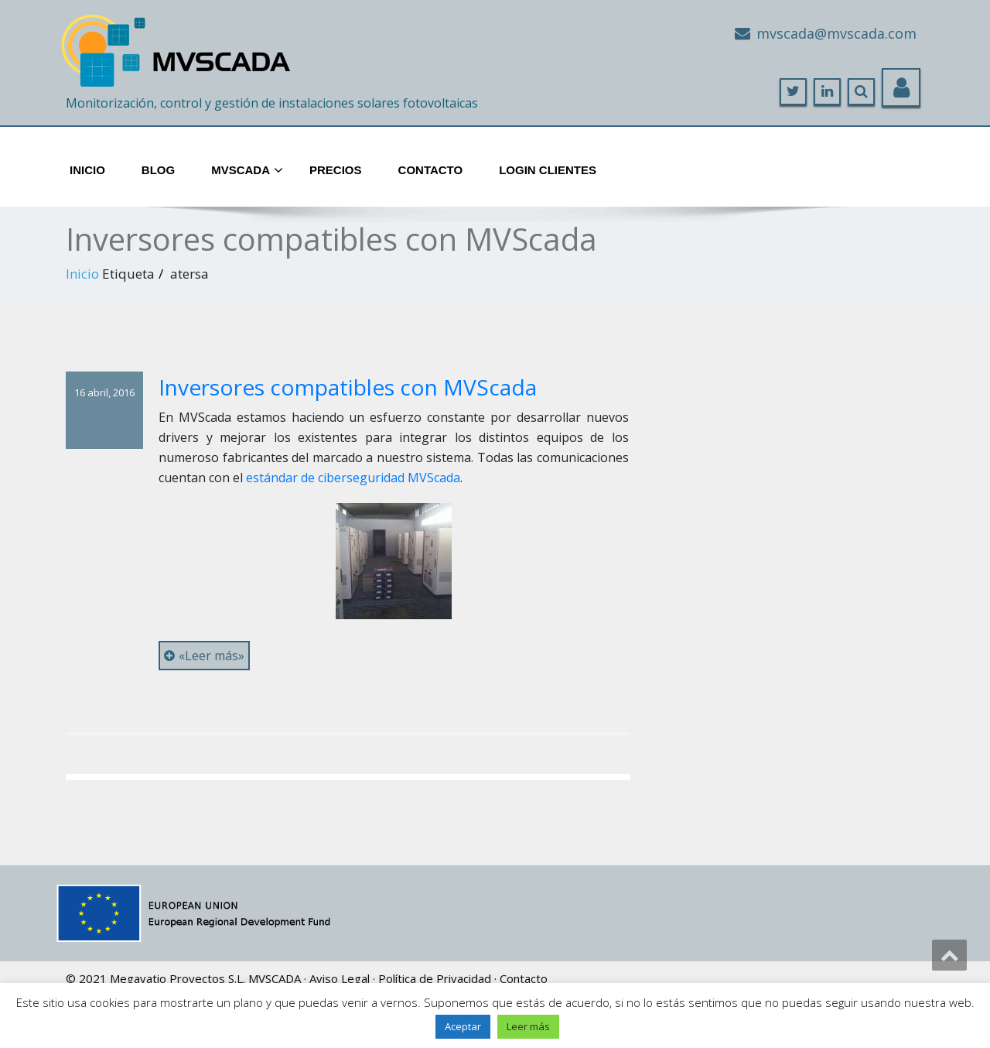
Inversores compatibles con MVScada (348, 387)
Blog (158, 169)
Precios (335, 169)
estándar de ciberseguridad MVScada (353, 477)
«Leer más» (204, 655)
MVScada (247, 171)
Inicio (87, 169)
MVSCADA (274, 978)
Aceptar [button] (463, 1026)
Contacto (430, 169)
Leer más (528, 1026)
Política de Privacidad (434, 978)
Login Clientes (547, 169)
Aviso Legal (339, 978)
